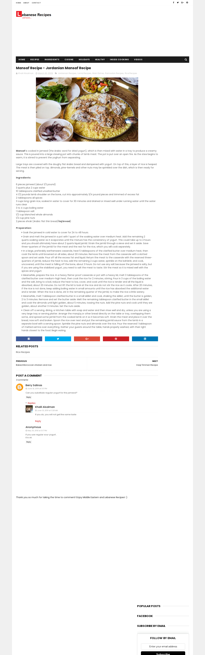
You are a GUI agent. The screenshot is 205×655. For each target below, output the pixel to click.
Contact (36, 3)
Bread (142, 254)
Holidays (84, 59)
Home (18, 3)
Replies (31, 434)
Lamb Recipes (84, 74)
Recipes (34, 59)
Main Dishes (98, 74)
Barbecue (144, 248)
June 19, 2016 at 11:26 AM (47, 441)
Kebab (142, 270)
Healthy (100, 59)
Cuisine (69, 59)
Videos (138, 59)
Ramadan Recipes (114, 74)
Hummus (144, 265)
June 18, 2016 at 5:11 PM (37, 420)
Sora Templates (36, 554)
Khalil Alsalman (45, 438)
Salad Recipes (146, 292)
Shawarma (144, 297)
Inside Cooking (119, 59)
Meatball (143, 275)
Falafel (142, 259)
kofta (142, 302)
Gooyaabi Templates (71, 554)
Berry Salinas (34, 417)
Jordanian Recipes (67, 74)
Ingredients (52, 59)
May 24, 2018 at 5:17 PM (37, 462)
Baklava (143, 243)
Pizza (142, 281)
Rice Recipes (145, 286)
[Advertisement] (131, 30)
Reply (28, 429)
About (26, 3)
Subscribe (163, 216)
